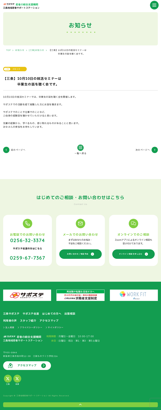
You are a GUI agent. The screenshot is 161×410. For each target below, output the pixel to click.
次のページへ (142, 150)
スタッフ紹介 (29, 320)
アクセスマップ (51, 320)
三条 (8, 379)
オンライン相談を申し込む (133, 254)
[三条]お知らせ (37, 50)
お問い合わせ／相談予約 (80, 254)
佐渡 (17, 379)
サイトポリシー (55, 326)
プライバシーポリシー (30, 326)
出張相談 (73, 313)
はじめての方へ (54, 313)
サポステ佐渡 (32, 313)
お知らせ (20, 50)
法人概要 (8, 326)
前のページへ (18, 150)
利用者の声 (10, 320)
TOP (8, 50)
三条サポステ (12, 313)
